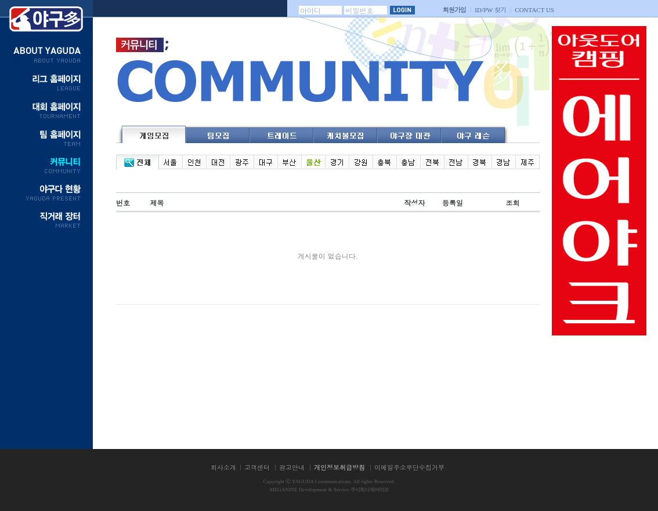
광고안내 (292, 467)
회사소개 (223, 467)
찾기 (490, 9)
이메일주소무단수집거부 (409, 467)
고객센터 (257, 467)
